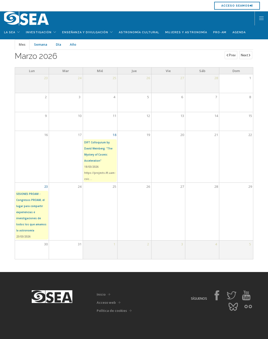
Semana (40, 44)
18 (114, 134)
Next (246, 55)
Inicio (101, 294)
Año (73, 44)
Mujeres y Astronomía (186, 32)
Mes (24, 46)
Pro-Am (219, 32)
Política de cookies (112, 310)
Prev (231, 55)
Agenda (239, 32)
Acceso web (106, 302)
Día (58, 44)
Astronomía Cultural (139, 32)
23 (46, 186)
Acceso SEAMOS (237, 5)
